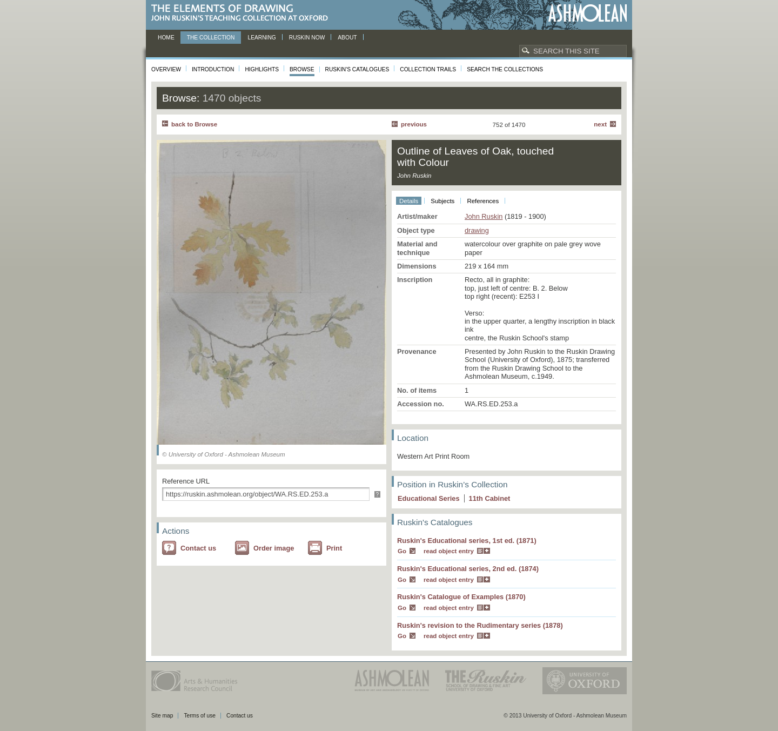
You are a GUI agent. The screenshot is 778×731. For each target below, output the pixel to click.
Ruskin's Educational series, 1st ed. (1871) (466, 540)
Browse (302, 69)
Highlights (262, 69)
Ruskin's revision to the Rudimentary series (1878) (480, 625)
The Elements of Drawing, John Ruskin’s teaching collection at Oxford (242, 13)
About (347, 38)
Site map (162, 716)
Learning (261, 38)
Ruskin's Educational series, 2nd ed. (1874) (468, 569)
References (483, 201)
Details (408, 201)
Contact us (198, 548)
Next (600, 124)
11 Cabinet (490, 498)
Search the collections (505, 69)
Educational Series (429, 498)
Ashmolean (587, 13)
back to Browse (194, 124)
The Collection (211, 38)
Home (166, 38)
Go (402, 551)
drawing (477, 230)
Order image (273, 548)
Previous (414, 124)
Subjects (442, 201)
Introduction (213, 69)
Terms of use (200, 716)
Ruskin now (307, 38)
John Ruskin (483, 216)
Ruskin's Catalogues (357, 69)
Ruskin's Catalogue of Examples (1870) (461, 597)
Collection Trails (428, 69)
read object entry (449, 551)
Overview (166, 69)
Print (334, 548)
